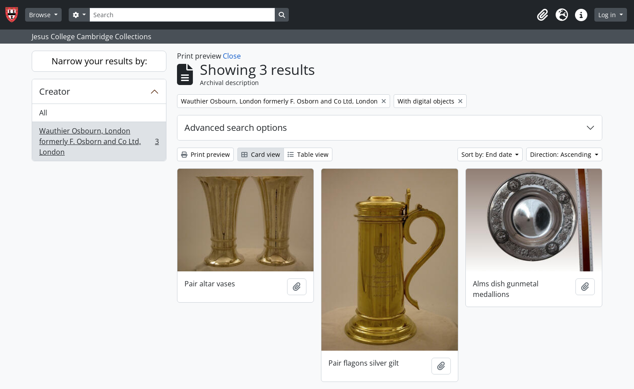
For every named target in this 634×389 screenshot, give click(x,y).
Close (232, 56)
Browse (40, 15)
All (43, 113)
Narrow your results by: (99, 61)
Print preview (205, 154)
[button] (542, 15)
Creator (54, 91)
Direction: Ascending (561, 154)
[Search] (182, 15)
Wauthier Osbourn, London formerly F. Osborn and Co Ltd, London (99, 141)
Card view (260, 154)
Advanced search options (235, 127)
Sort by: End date (487, 154)
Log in (608, 15)
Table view (308, 154)
